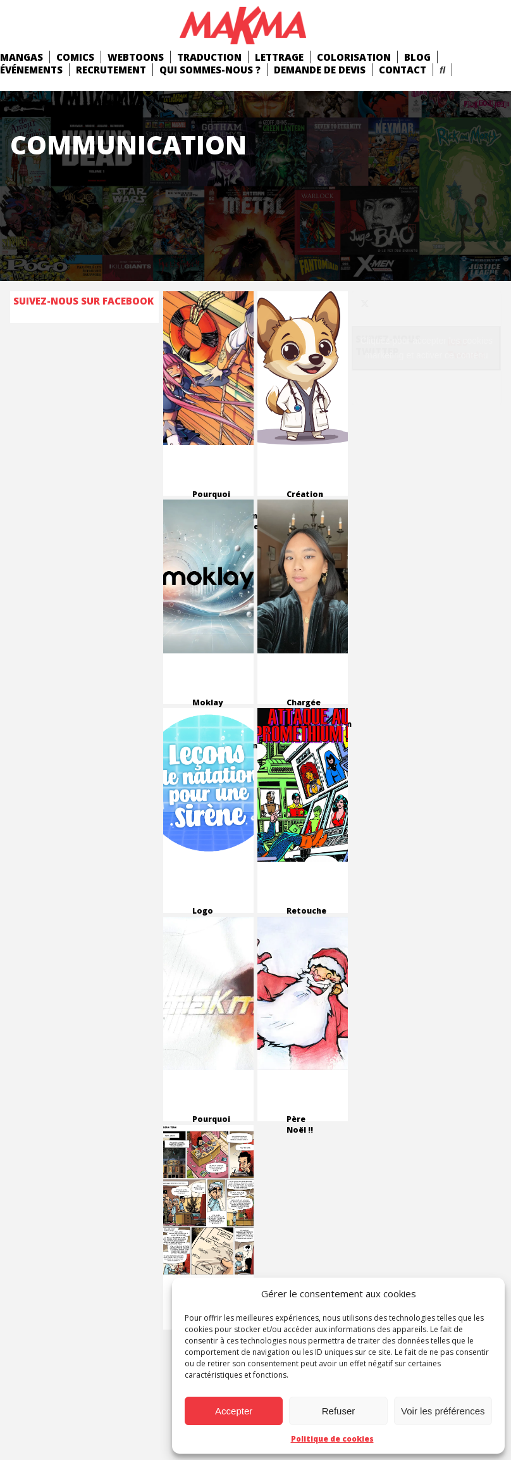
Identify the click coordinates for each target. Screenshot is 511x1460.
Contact (402, 69)
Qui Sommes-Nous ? (210, 69)
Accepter (233, 1411)
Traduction (209, 57)
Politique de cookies (332, 1438)
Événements (31, 69)
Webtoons (136, 57)
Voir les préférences (443, 1411)
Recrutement (111, 69)
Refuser (338, 1411)
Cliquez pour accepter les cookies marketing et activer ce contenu (426, 348)
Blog (417, 57)
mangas (21, 57)
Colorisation (354, 57)
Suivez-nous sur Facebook (83, 300)
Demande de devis (320, 69)
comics (75, 57)
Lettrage (279, 57)
